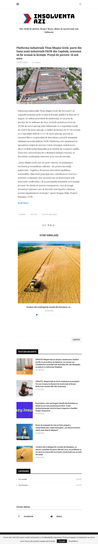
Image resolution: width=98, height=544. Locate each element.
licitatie (33, 214)
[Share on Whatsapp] (54, 225)
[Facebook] (32, 516)
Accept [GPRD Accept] (62, 541)
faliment (21, 214)
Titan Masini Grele (49, 214)
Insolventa (50, 485)
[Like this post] (45, 225)
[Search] (80, 4)
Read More (73, 541)
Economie (50, 479)
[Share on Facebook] (48, 225)
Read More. (23, 202)
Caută (76, 339)
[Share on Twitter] (51, 225)
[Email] (64, 516)
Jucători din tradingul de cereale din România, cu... (49, 307)
